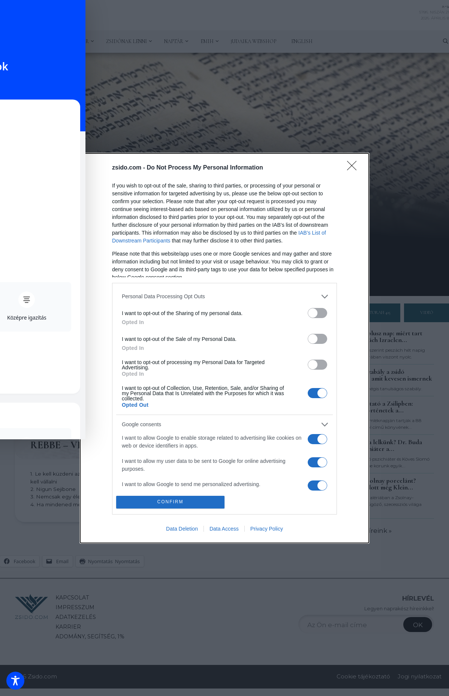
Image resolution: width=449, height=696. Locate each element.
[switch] (317, 313)
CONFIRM (170, 502)
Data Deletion (182, 529)
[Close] (354, 168)
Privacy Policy (266, 529)
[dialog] (224, 348)
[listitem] (224, 296)
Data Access (224, 529)
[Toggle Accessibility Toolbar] (15, 680)
